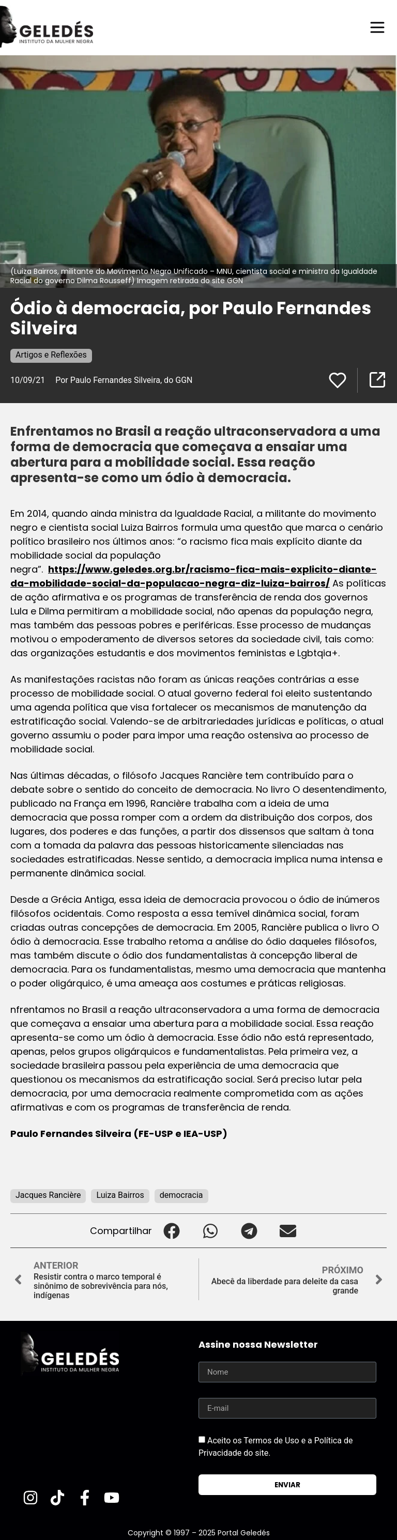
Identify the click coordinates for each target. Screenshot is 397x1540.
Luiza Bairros (120, 1195)
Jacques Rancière (48, 1195)
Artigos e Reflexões (51, 355)
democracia (181, 1195)
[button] (171, 1230)
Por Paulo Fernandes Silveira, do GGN (123, 380)
